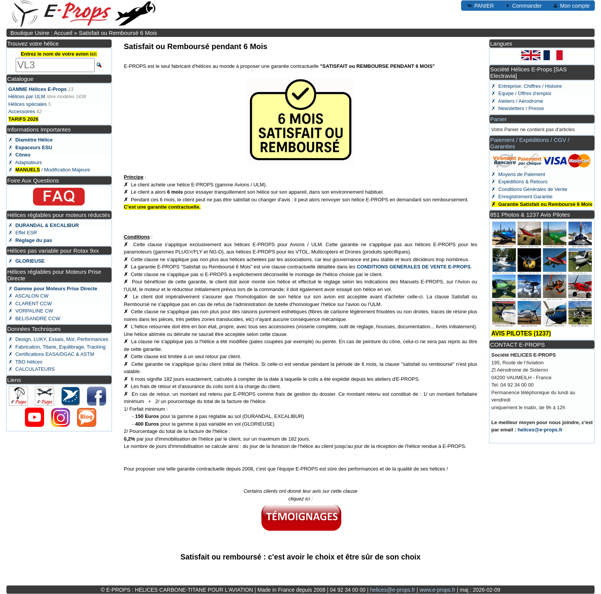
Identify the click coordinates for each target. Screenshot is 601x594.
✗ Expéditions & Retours (519, 181)
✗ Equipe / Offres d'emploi (521, 93)
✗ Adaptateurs (25, 162)
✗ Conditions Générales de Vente (529, 189)
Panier (498, 119)
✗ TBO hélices (25, 362)
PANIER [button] (480, 5)
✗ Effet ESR (22, 232)
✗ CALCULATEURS (31, 369)
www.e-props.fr (437, 590)
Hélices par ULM (26, 96)
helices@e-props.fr (539, 430)
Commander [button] (523, 5)
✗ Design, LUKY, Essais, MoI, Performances (58, 339)
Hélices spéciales (27, 104)
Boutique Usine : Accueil (41, 33)
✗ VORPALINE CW (30, 311)
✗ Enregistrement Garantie (522, 196)
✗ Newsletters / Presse (517, 108)
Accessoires (21, 111)
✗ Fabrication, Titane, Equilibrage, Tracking (57, 347)
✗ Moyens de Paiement (518, 174)
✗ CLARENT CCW (30, 303)
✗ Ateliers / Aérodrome (517, 101)
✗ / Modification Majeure (49, 170)
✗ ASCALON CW (28, 296)
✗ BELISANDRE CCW (34, 318)
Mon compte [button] (571, 5)
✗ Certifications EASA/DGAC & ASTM (51, 354)
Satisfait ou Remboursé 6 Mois (118, 33)
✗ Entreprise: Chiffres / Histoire (526, 86)
